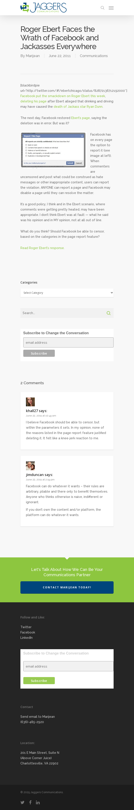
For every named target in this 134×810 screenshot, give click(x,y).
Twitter (26, 627)
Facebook (27, 632)
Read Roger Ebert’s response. (42, 248)
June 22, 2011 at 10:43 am (41, 415)
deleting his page (33, 101)
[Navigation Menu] (111, 8)
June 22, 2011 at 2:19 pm (40, 479)
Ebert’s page (80, 118)
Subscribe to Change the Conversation (56, 333)
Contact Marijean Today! (67, 587)
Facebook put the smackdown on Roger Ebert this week (62, 96)
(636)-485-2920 (32, 722)
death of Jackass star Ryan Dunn (78, 106)
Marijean (33, 56)
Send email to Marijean (37, 716)
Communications (94, 56)
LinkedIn (26, 637)
